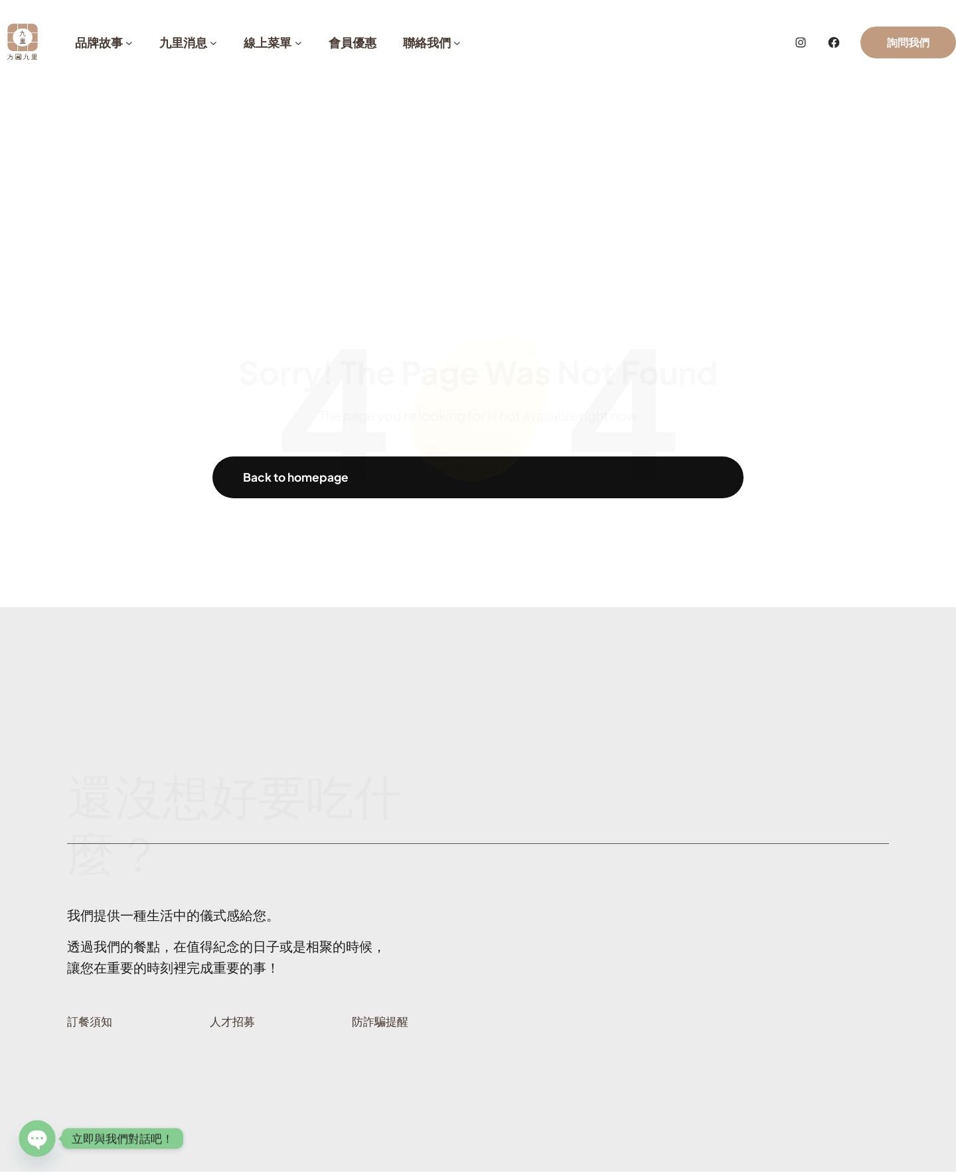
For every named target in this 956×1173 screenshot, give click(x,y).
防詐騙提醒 (382, 1023)
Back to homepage (298, 478)
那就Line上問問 (816, 754)
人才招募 (234, 1023)
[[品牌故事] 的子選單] (129, 42)
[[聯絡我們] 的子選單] (457, 42)
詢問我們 (908, 42)
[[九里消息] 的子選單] (213, 42)
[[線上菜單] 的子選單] (298, 42)
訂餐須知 (91, 1023)
